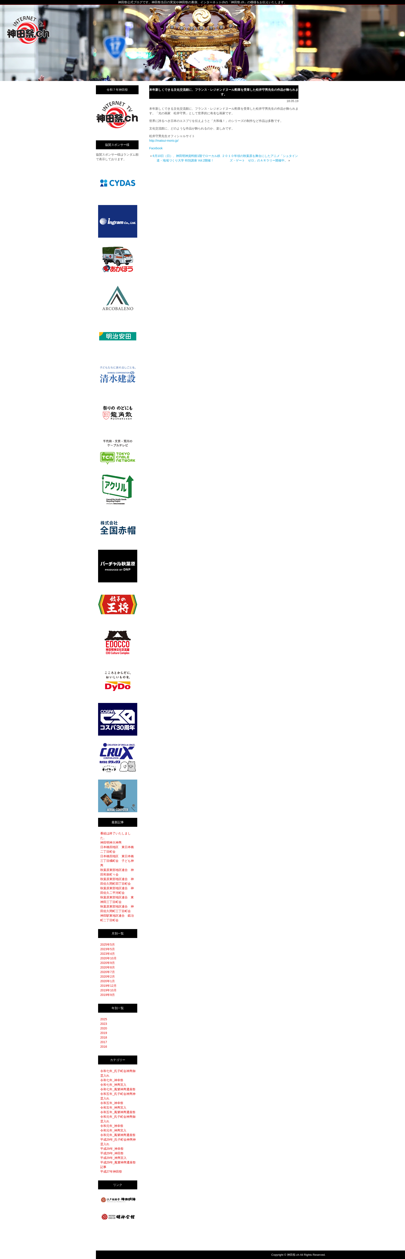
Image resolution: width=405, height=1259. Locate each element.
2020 (103, 1028)
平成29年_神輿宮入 (113, 1158)
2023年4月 (107, 953)
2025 (103, 1019)
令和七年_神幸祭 (111, 1080)
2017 (103, 1042)
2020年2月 (107, 976)
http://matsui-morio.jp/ (164, 140)
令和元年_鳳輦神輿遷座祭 (118, 1135)
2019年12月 (108, 985)
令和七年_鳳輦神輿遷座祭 (118, 1089)
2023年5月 (107, 949)
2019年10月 (108, 990)
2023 (103, 1023)
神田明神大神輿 (111, 842)
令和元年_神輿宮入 (113, 1130)
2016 (103, 1046)
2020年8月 (107, 967)
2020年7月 (107, 972)
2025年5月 (107, 944)
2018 (103, 1037)
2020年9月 (107, 963)
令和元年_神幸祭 (111, 1126)
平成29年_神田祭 (112, 1153)
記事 (103, 1167)
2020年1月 (107, 981)
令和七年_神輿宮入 (113, 1084)
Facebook (155, 148)
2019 (103, 1033)
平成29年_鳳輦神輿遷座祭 (118, 1162)
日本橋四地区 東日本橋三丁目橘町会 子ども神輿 (117, 860)
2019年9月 (107, 995)
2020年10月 (108, 958)
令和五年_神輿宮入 (113, 1107)
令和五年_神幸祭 (111, 1103)
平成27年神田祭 (111, 1171)
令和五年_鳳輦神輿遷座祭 (118, 1112)
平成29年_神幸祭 (112, 1148)
